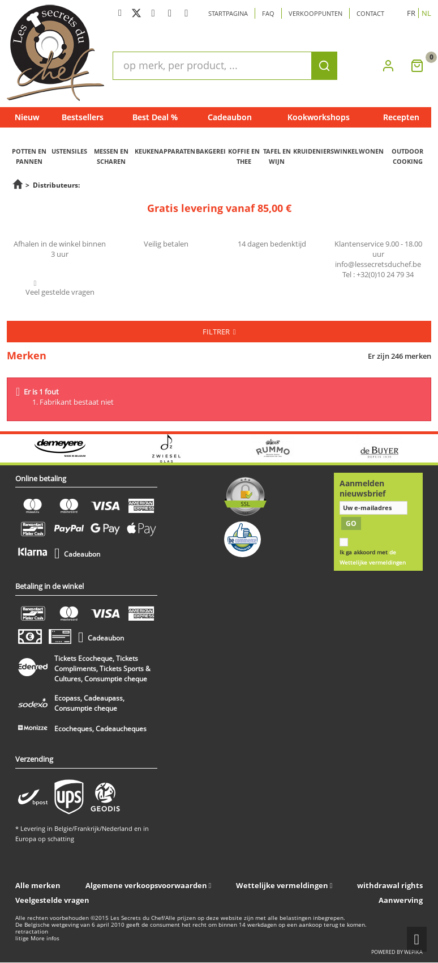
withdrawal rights (390, 885)
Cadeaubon (230, 117)
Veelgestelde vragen (52, 900)
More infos (45, 938)
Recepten (401, 117)
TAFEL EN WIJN (277, 156)
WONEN (371, 151)
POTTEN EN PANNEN (29, 156)
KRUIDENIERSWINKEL (325, 151)
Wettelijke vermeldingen (282, 885)
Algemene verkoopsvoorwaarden (146, 885)
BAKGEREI (211, 151)
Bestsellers (83, 117)
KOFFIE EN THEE (244, 156)
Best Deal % (155, 117)
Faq (268, 13)
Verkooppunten (315, 13)
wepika (413, 952)
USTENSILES (69, 151)
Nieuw (27, 117)
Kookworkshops (318, 117)
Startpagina (228, 13)
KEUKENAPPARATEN (165, 151)
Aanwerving (401, 900)
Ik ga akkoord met (373, 557)
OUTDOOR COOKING (407, 156)
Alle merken (38, 885)
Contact (370, 13)
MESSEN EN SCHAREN (111, 156)
